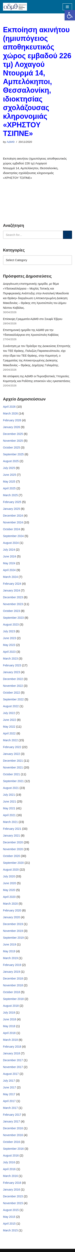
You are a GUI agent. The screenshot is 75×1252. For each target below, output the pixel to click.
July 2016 (9, 1162)
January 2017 (11, 1121)
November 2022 (13, 685)
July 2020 (9, 876)
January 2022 (11, 753)
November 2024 (13, 522)
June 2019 (9, 944)
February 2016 (12, 1182)
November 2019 (13, 930)
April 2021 (9, 815)
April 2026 (9, 406)
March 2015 (10, 1230)
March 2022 (10, 740)
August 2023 (11, 624)
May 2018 (9, 1026)
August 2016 (11, 1155)
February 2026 (12, 420)
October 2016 (11, 1141)
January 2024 (11, 590)
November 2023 (13, 604)
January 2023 (11, 672)
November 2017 (13, 1067)
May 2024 (9, 563)
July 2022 (9, 713)
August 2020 (11, 869)
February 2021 (12, 828)
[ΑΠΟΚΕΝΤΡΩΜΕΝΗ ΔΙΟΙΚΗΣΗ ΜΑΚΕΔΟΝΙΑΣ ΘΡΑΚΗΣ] (15, 7)
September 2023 (13, 617)
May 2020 (9, 890)
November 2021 (13, 767)
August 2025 (11, 461)
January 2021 (11, 835)
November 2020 (13, 849)
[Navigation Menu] (67, 6)
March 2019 (10, 958)
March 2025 (10, 495)
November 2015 (13, 1203)
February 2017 (12, 1114)
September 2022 (13, 699)
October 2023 (11, 610)
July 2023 (9, 631)
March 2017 (10, 1107)
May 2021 (9, 808)
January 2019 (11, 971)
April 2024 (9, 570)
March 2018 (10, 1039)
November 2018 (13, 985)
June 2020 (9, 883)
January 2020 (11, 917)
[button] (70, 15)
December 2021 (13, 760)
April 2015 (9, 1223)
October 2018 (11, 992)
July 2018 (9, 1012)
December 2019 (13, 924)
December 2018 (13, 978)
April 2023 (9, 651)
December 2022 (13, 679)
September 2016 (13, 1148)
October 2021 (11, 774)
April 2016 (9, 1169)
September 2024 (13, 536)
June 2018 (9, 1019)
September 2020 (13, 862)
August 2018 (11, 1005)
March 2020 (10, 903)
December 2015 (13, 1196)
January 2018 (11, 1053)
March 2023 (10, 658)
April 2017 (9, 1101)
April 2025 (9, 488)
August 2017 (11, 1073)
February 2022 (12, 747)
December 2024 (13, 515)
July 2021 (9, 794)
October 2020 (11, 856)
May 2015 (9, 1216)
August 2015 (11, 1210)
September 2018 (13, 999)
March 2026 (10, 413)
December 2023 (13, 597)
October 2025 (11, 447)
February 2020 (12, 910)
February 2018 (12, 1046)
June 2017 (9, 1087)
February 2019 (12, 964)
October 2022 (11, 692)
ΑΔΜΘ (11, 141)
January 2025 (11, 508)
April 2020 (9, 896)
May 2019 (9, 951)
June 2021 (9, 801)
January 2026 (11, 427)
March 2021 (10, 822)
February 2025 (12, 502)
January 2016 (11, 1189)
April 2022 (9, 733)
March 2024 (10, 576)
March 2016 (10, 1176)
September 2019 (13, 937)
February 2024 (12, 583)
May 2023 (9, 645)
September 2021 (13, 781)
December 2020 (13, 842)
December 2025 (13, 433)
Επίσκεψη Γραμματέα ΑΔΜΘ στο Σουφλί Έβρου (32, 319)
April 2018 (9, 1033)
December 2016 (13, 1128)
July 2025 (9, 468)
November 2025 (13, 440)
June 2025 (9, 474)
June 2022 (9, 719)
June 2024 (9, 556)
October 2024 (11, 529)
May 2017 (9, 1094)
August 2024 (11, 542)
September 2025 (13, 454)
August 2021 (11, 787)
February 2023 (12, 665)
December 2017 (13, 1060)
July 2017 (9, 1080)
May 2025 (9, 481)
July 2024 (9, 549)
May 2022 (9, 726)
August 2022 (11, 706)
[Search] (33, 235)
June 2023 (9, 638)
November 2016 (13, 1135)
